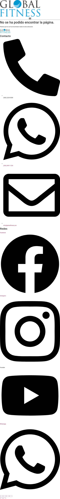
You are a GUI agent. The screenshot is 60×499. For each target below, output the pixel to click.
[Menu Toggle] (30, 18)
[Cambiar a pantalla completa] (4, 496)
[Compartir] (7, 496)
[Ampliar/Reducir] (1, 496)
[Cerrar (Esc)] (10, 496)
